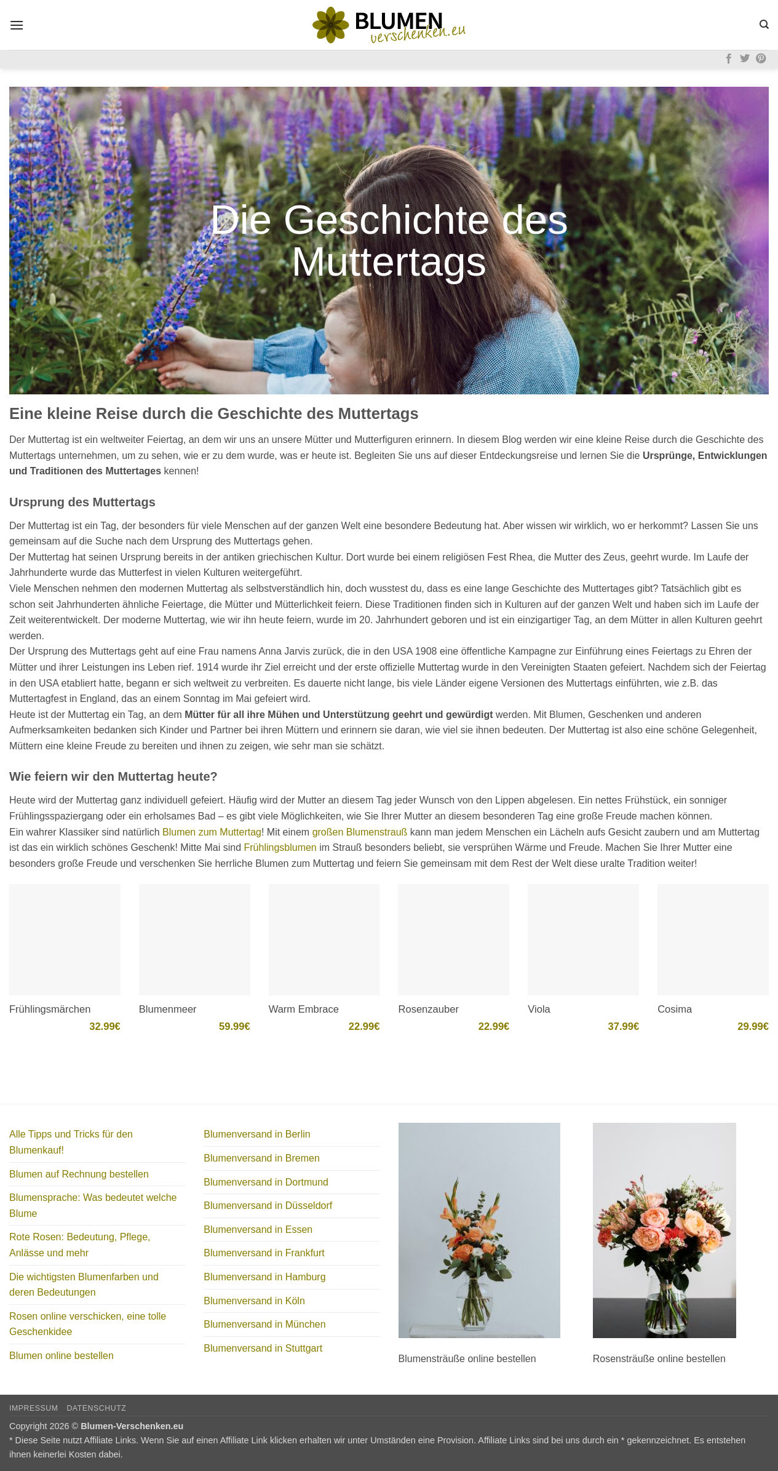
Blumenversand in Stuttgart (263, 1348)
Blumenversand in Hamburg (264, 1277)
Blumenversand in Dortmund (266, 1182)
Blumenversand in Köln (254, 1301)
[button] (16, 25)
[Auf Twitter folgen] (745, 59)
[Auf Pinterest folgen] (761, 59)
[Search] (764, 24)
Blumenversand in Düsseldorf (268, 1205)
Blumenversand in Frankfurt (264, 1253)
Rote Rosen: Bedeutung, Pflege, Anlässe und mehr (80, 1245)
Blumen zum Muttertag (211, 832)
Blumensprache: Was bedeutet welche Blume (93, 1205)
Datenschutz (96, 1408)
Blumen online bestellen (61, 1355)
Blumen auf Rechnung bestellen (79, 1174)
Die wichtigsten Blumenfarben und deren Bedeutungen (84, 1285)
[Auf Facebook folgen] (729, 59)
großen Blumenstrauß (360, 832)
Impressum (33, 1408)
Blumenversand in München (264, 1324)
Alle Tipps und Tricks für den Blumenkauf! (71, 1142)
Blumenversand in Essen (258, 1229)
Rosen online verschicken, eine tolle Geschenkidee (87, 1324)
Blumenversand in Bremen (262, 1158)
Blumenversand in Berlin (257, 1134)
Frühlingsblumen (280, 847)
